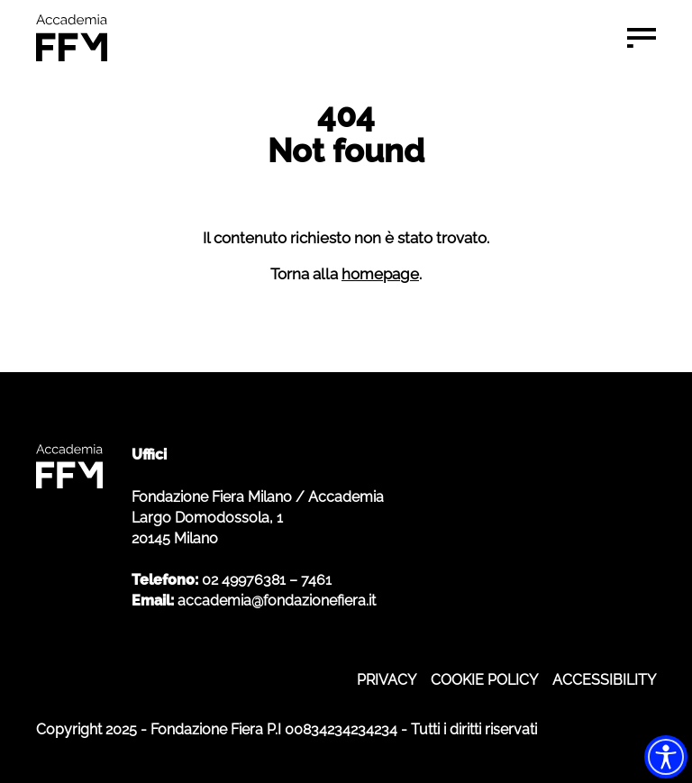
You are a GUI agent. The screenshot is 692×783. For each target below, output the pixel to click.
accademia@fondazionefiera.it (277, 600)
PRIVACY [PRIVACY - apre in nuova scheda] (386, 679)
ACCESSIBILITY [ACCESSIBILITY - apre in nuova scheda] (604, 679)
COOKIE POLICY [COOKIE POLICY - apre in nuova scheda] (484, 679)
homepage (380, 274)
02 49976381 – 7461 (267, 579)
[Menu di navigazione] (641, 38)
